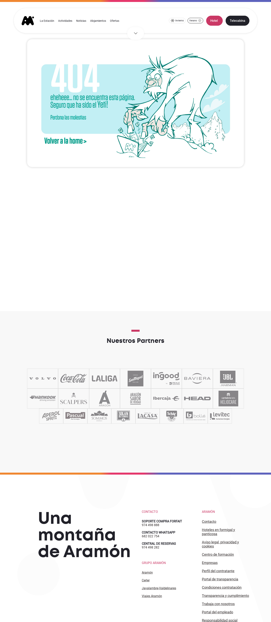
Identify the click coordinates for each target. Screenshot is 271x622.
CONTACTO (209, 521)
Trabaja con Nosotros (218, 604)
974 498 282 (150, 547)
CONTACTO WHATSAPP (158, 532)
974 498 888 (150, 525)
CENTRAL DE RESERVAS (159, 544)
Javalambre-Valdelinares (159, 588)
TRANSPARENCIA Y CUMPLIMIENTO (225, 596)
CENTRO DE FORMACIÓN (218, 554)
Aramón (147, 572)
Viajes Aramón (152, 596)
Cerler (146, 580)
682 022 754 (150, 536)
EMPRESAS (210, 563)
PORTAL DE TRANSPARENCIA (220, 579)
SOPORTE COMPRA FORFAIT (162, 521)
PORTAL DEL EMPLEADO (217, 612)
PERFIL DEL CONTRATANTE (218, 571)
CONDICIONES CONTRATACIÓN (222, 587)
